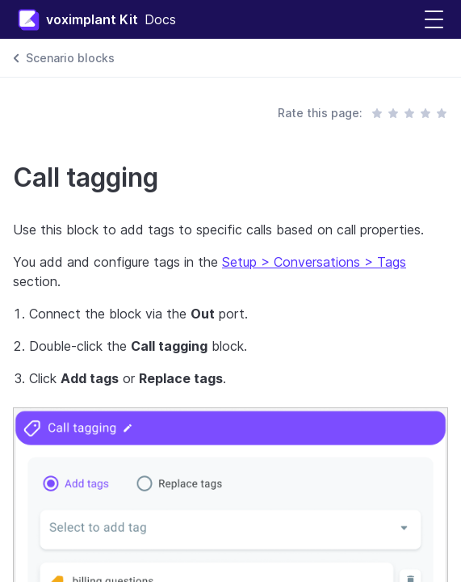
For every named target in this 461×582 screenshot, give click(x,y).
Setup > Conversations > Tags (314, 262)
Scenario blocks (70, 58)
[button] (434, 19)
